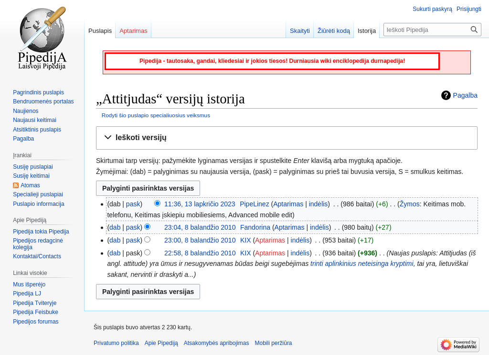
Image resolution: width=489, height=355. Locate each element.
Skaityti (300, 30)
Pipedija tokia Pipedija (41, 231)
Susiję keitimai (31, 175)
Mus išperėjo (29, 284)
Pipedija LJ (27, 293)
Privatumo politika (116, 343)
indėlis (318, 204)
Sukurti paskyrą (432, 9)
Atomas (30, 185)
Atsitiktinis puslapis (37, 129)
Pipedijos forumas (35, 321)
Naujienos (25, 111)
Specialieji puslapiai (38, 194)
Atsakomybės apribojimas (216, 343)
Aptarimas (288, 204)
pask (133, 204)
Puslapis (100, 30)
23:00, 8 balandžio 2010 (199, 240)
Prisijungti (469, 9)
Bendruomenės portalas (43, 101)
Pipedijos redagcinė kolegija (38, 244)
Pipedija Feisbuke (35, 312)
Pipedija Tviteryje (34, 303)
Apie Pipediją (161, 343)
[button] (286, 138)
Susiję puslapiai (33, 166)
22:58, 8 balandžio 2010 (199, 253)
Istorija (367, 30)
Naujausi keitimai (34, 120)
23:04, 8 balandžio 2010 (199, 227)
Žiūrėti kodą (334, 30)
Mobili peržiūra (273, 343)
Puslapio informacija (38, 204)
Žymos (410, 204)
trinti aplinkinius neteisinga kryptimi (362, 263)
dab (114, 227)
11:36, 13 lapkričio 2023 (199, 204)
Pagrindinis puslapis (38, 92)
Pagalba (465, 95)
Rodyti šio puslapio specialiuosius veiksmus (156, 115)
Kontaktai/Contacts (37, 256)
